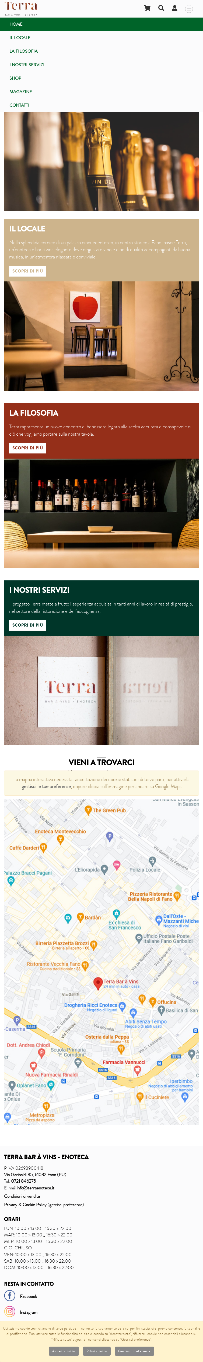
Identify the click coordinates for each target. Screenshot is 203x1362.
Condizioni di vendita (22, 1196)
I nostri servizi (26, 65)
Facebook (28, 1296)
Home (15, 24)
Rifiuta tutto (96, 1351)
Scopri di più (27, 271)
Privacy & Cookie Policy (25, 1205)
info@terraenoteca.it (35, 1188)
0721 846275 (23, 1181)
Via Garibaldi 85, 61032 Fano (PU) (35, 1175)
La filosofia (23, 51)
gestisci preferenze (65, 1205)
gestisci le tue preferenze (46, 786)
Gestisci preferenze (134, 1351)
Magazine (20, 92)
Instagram (28, 1312)
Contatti (19, 105)
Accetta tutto (63, 1351)
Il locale (19, 38)
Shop (15, 78)
